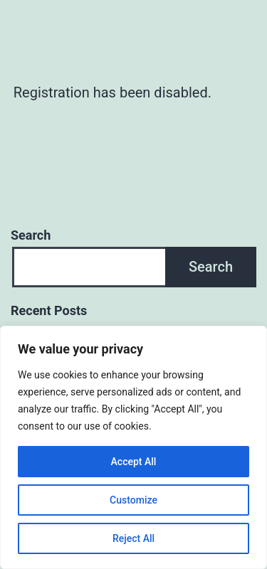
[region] (133, 447)
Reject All (133, 538)
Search (31, 235)
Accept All (134, 461)
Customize (133, 500)
